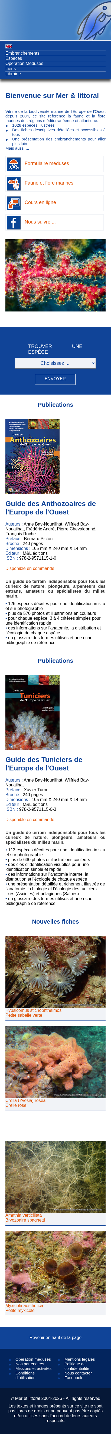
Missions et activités (33, 1368)
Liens (10, 68)
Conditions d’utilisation (25, 1375)
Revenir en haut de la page (55, 1337)
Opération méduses (33, 1359)
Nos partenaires (29, 1363)
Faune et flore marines (49, 183)
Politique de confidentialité (76, 1366)
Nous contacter (78, 1373)
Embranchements (22, 53)
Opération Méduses (24, 63)
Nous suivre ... (40, 222)
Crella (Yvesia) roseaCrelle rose (25, 1103)
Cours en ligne (40, 202)
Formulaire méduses (47, 163)
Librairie (13, 73)
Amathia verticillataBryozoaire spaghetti (25, 1217)
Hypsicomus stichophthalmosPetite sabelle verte (33, 1013)
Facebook (73, 1377)
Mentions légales (79, 1359)
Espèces (13, 58)
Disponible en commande (29, 568)
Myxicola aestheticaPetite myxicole (24, 1308)
